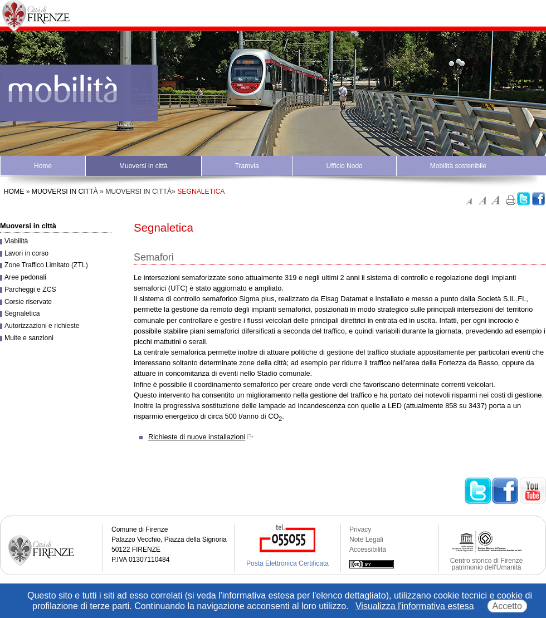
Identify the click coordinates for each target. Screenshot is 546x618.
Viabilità (16, 241)
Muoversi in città (143, 166)
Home (43, 166)
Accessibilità (367, 549)
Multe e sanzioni (28, 338)
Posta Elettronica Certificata (287, 563)
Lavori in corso (26, 253)
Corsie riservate (28, 302)
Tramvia (247, 166)
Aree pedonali (25, 277)
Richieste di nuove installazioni (196, 437)
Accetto (507, 606)
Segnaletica (22, 313)
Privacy (360, 529)
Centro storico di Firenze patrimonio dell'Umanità (486, 564)
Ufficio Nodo (344, 166)
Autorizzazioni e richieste (41, 326)
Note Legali (366, 539)
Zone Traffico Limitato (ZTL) (46, 265)
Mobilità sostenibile (458, 166)
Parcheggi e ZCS (30, 289)
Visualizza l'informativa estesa (414, 606)
